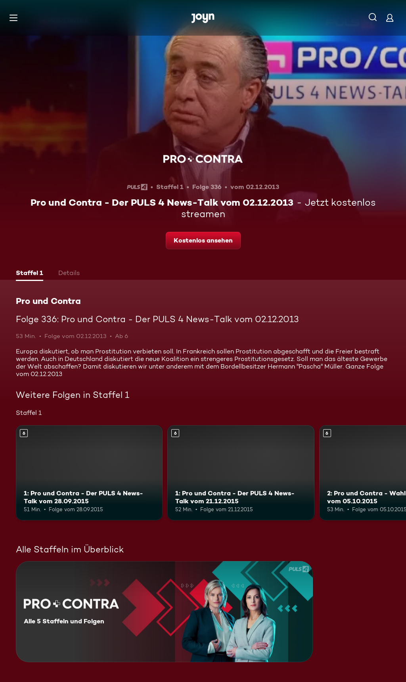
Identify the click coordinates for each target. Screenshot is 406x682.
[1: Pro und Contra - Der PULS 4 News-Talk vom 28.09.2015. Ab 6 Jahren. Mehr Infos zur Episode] (89, 473)
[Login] (389, 18)
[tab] (29, 274)
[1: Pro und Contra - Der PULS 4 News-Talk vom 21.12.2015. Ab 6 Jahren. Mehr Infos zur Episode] (240, 473)
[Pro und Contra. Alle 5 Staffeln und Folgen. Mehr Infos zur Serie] (164, 611)
